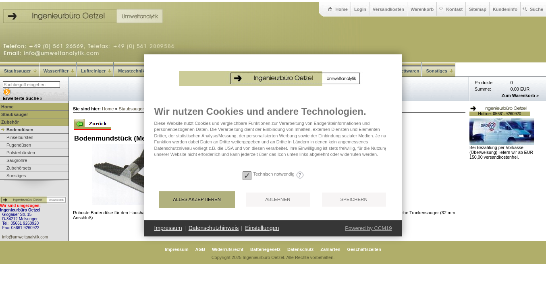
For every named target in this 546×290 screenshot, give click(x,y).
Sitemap (477, 9)
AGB (200, 249)
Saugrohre (16, 160)
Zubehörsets (18, 168)
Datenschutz (300, 249)
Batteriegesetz (265, 249)
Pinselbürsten (19, 137)
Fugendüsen (18, 145)
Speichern (353, 199)
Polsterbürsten (20, 152)
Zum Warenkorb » (520, 95)
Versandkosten (388, 9)
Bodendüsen (19, 129)
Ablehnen (277, 199)
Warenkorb (422, 9)
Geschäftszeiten (364, 249)
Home (341, 9)
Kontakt (454, 9)
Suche (536, 9)
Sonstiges (16, 175)
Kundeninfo (505, 9)
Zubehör (10, 122)
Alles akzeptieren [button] (197, 199)
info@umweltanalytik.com (25, 237)
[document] (273, 137)
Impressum (177, 249)
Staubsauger (20, 70)
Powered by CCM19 (368, 228)
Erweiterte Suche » (22, 98)
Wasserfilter (59, 70)
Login (360, 9)
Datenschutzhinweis (214, 228)
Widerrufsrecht (227, 249)
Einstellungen (262, 228)
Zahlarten (330, 249)
